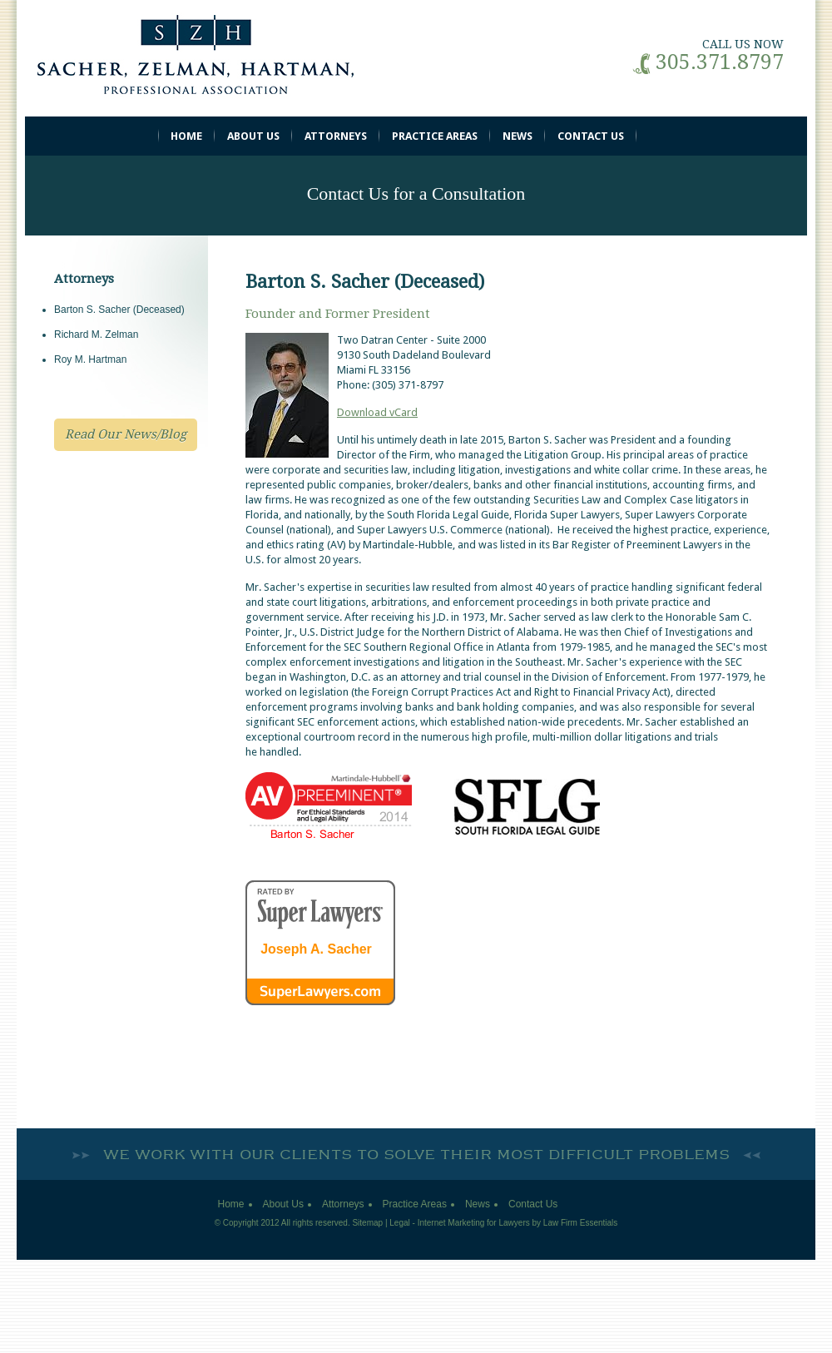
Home (186, 136)
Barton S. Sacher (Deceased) (119, 309)
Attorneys (336, 136)
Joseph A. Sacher (316, 949)
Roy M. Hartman (90, 359)
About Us (253, 136)
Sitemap (367, 1222)
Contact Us (590, 136)
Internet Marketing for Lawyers (474, 1222)
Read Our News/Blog (125, 434)
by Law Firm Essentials (575, 1222)
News (517, 136)
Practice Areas (435, 136)
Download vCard (377, 412)
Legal (399, 1222)
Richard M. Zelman (96, 334)
